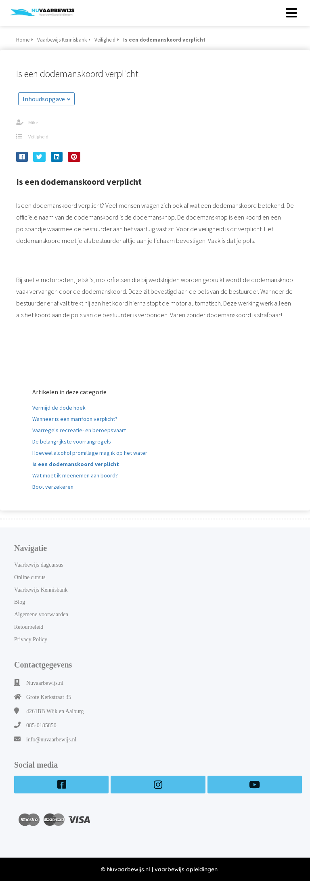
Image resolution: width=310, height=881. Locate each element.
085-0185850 (41, 725)
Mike (33, 122)
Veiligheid (38, 137)
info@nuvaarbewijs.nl (51, 740)
